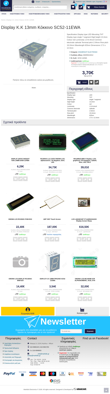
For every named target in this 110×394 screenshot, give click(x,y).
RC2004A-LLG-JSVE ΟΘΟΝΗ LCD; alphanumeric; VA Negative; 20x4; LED (52, 160)
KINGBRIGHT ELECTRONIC (88, 52)
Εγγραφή (99, 1)
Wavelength (71, 115)
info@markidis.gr (43, 354)
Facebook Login (80, 1)
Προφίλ (38, 1)
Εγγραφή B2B (27, 313)
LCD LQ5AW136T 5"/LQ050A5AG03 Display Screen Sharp (84, 220)
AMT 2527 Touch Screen (52, 219)
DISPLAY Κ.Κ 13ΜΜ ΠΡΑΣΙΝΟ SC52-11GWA (53, 279)
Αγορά (84, 82)
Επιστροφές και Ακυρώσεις (13, 360)
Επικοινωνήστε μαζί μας (12, 363)
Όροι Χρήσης (8, 351)
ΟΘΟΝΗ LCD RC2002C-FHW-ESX (20, 219)
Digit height (71, 102)
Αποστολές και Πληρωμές (12, 357)
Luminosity (70, 106)
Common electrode (73, 108)
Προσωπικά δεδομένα (11, 348)
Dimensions (71, 117)
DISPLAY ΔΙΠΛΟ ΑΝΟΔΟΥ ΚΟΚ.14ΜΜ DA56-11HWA (20, 159)
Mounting (70, 97)
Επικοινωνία (46, 1)
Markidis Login (90, 1)
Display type (71, 95)
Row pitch (70, 113)
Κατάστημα (82, 313)
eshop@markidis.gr (34, 355)
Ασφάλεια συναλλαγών (12, 354)
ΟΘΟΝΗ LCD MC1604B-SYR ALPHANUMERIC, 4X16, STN (85, 279)
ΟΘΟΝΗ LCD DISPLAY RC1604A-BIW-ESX (20, 279)
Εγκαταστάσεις (56, 1)
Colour (69, 104)
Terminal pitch (71, 111)
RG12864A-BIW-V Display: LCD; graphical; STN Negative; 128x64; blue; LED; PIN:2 (85, 160)
